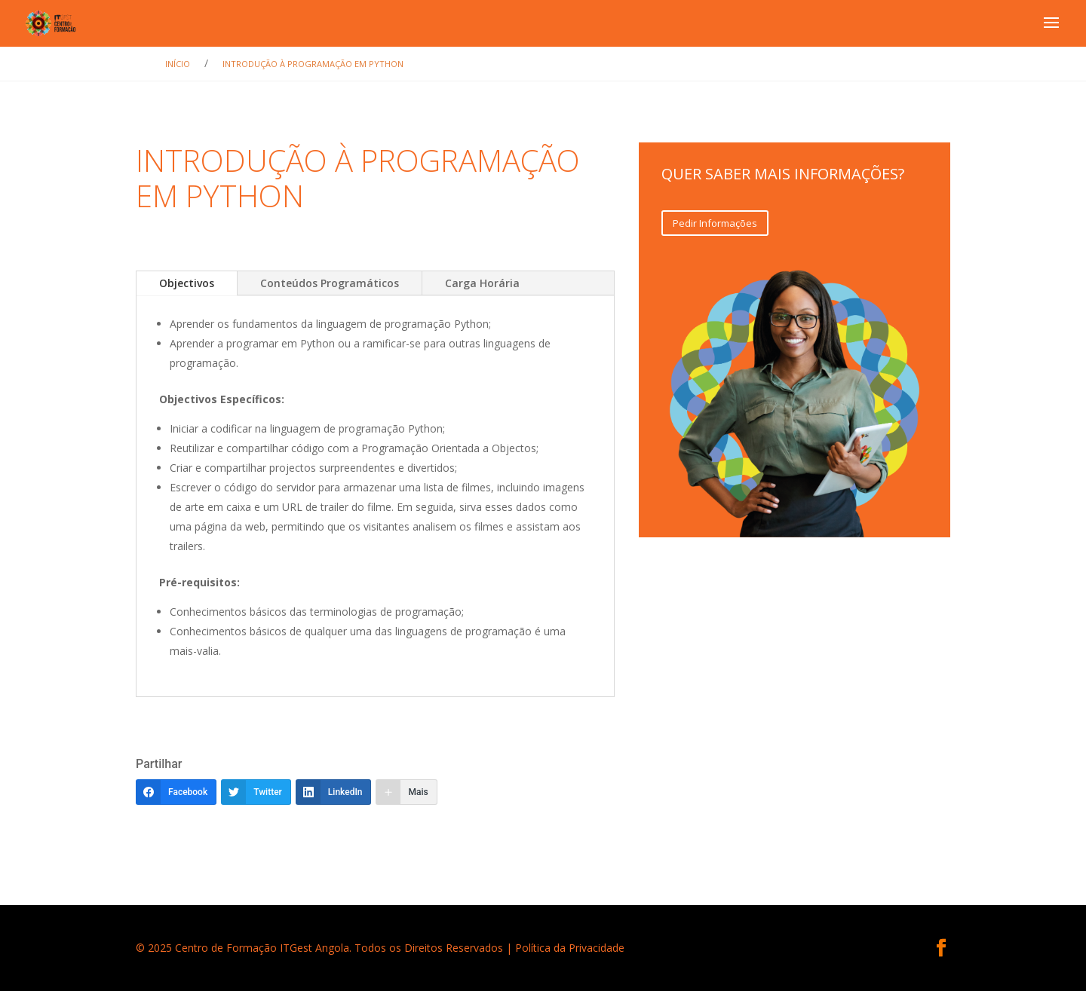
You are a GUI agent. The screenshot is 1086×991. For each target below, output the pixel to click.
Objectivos (186, 283)
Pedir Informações (715, 223)
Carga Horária (482, 283)
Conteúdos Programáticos (329, 283)
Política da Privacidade (569, 948)
